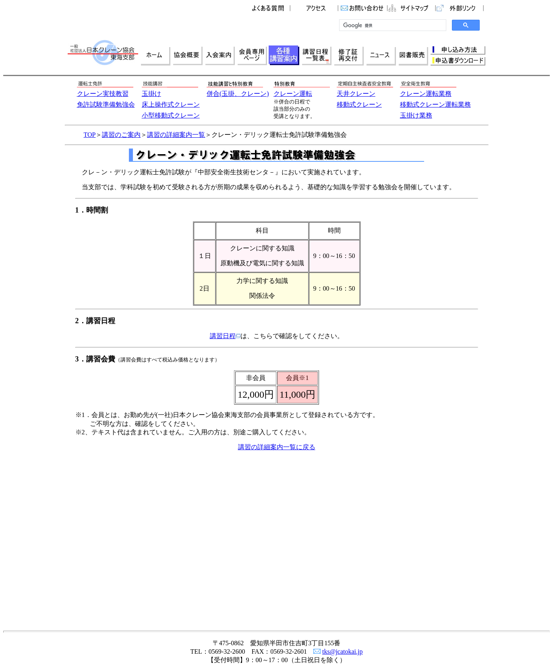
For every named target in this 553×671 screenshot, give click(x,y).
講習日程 (225, 335)
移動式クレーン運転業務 (435, 104)
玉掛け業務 (416, 115)
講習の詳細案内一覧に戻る (276, 447)
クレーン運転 (292, 93)
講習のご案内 (121, 134)
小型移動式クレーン (171, 115)
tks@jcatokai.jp (342, 651)
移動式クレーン (359, 104)
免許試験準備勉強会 (106, 104)
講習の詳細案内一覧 (176, 134)
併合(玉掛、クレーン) (238, 93)
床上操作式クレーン (171, 104)
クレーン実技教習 (102, 93)
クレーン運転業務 (426, 93)
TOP (90, 134)
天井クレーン (356, 93)
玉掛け (151, 93)
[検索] (392, 25)
